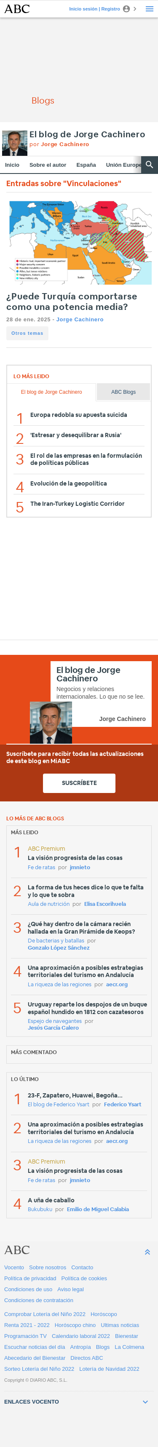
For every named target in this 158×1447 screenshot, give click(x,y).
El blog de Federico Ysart (58, 1105)
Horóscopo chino (75, 1325)
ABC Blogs (123, 392)
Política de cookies (84, 1278)
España (86, 165)
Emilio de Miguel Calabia (98, 1209)
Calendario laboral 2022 (81, 1336)
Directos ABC (86, 1358)
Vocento (14, 1267)
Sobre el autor (47, 165)
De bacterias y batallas (56, 941)
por (59, 144)
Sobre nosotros (47, 1267)
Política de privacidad (30, 1278)
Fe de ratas (41, 867)
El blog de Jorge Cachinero (87, 135)
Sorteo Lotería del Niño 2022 (39, 1369)
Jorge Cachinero (80, 319)
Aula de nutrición (49, 904)
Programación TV (25, 1336)
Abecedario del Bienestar (34, 1358)
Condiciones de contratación (38, 1300)
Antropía (80, 1347)
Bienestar (126, 1336)
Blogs (103, 1347)
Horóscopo (104, 1314)
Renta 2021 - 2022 (27, 1325)
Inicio (12, 165)
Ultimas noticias (120, 1325)
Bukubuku (40, 1209)
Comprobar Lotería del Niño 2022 (45, 1314)
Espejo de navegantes (55, 1021)
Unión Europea (125, 165)
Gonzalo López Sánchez (59, 948)
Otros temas (27, 333)
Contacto (82, 1267)
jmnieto (80, 867)
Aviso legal (70, 1289)
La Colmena (129, 1347)
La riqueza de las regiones (59, 985)
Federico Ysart (123, 1105)
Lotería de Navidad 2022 (109, 1369)
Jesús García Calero (53, 1028)
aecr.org (117, 985)
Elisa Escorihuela (105, 904)
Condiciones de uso (28, 1289)
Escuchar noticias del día (34, 1347)
